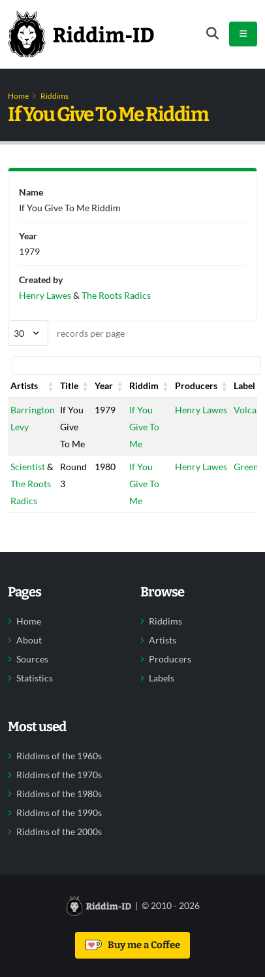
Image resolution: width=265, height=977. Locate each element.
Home (18, 96)
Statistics (34, 678)
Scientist (27, 466)
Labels (161, 678)
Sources (32, 659)
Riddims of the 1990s (59, 813)
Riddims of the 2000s (59, 832)
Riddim (144, 385)
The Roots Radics (116, 295)
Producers (196, 385)
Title (69, 385)
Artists (24, 385)
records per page (66, 333)
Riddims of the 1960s (59, 756)
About (29, 640)
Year (104, 385)
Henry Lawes (201, 409)
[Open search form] (212, 33)
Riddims (54, 96)
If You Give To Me (144, 426)
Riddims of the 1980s (59, 794)
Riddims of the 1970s (59, 775)
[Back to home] (81, 34)
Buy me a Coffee (133, 945)
